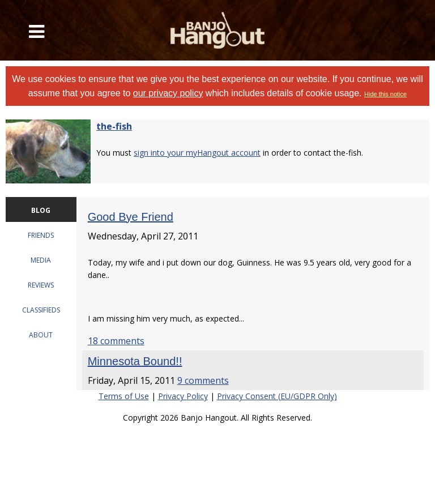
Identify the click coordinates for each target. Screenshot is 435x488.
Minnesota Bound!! (135, 361)
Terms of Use (124, 396)
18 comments (116, 341)
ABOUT (41, 335)
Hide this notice (385, 94)
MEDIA (41, 260)
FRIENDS (41, 235)
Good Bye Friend (130, 217)
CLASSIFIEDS (41, 310)
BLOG (40, 210)
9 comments (203, 380)
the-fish (114, 126)
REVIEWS (41, 285)
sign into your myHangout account (197, 152)
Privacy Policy (183, 396)
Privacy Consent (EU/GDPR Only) (277, 396)
